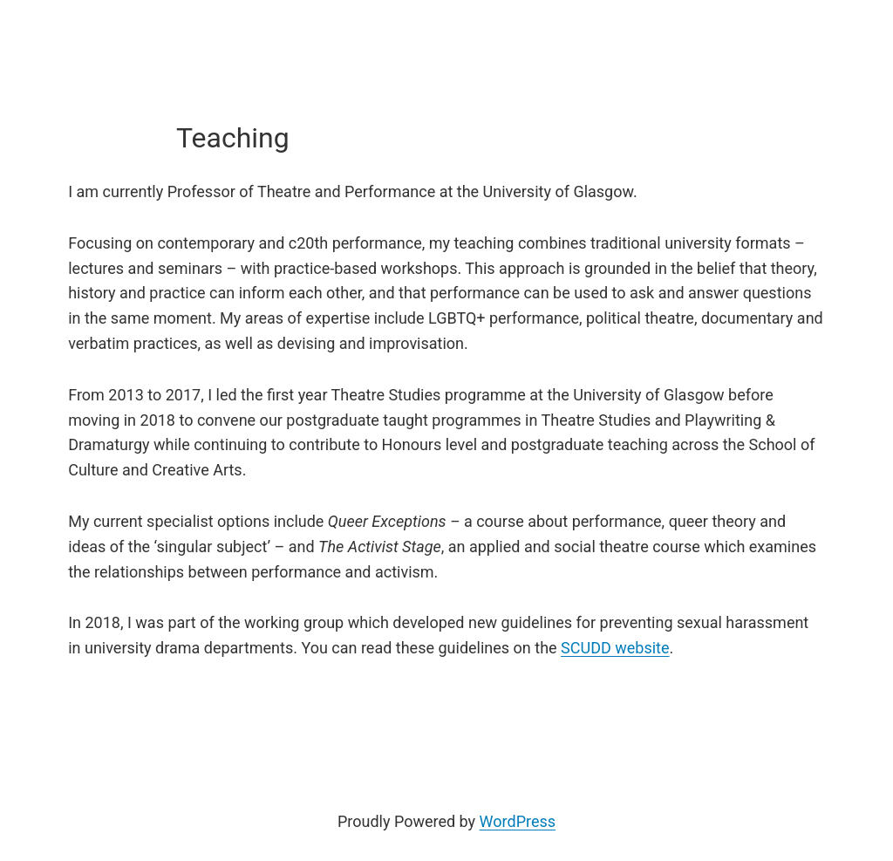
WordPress (518, 821)
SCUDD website (615, 648)
